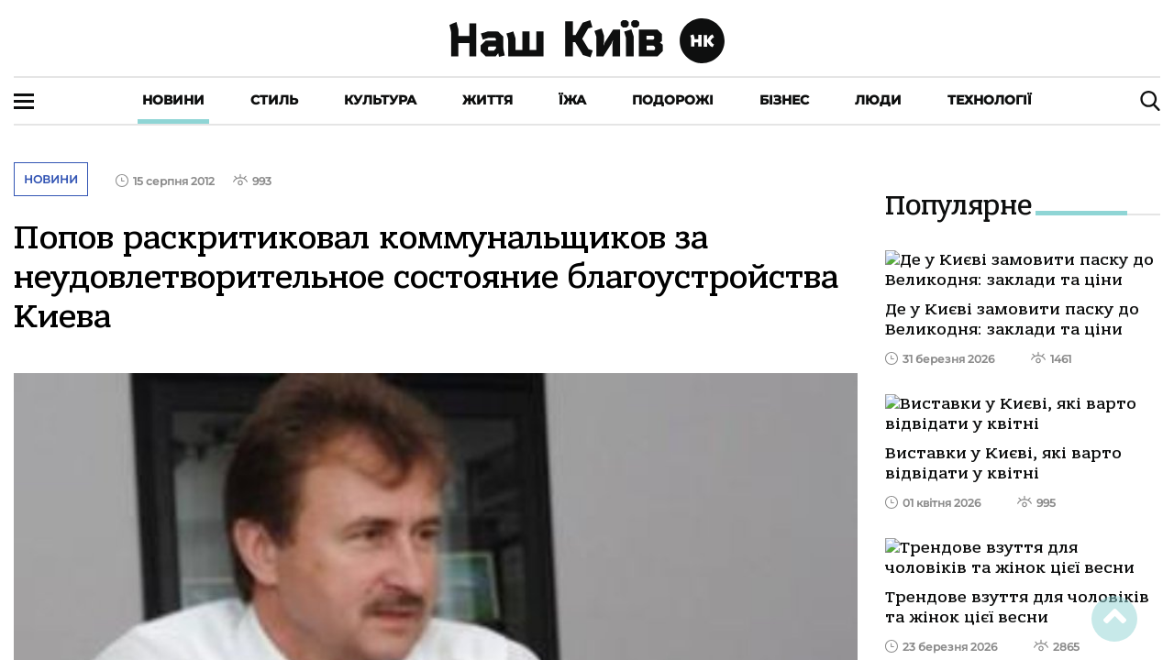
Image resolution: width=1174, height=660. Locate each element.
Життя (487, 100)
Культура (380, 100)
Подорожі (673, 100)
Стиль (274, 100)
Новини (173, 100)
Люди (878, 100)
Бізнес (784, 100)
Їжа (572, 100)
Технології (989, 100)
